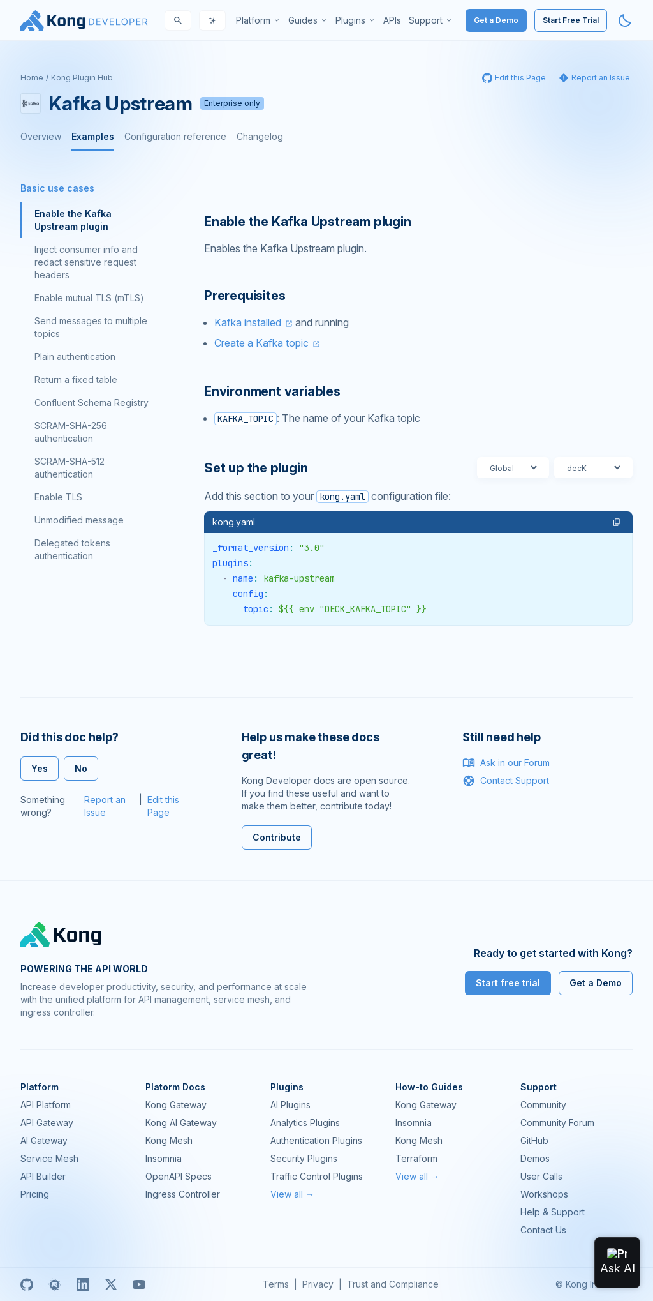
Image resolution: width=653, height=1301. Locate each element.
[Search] (178, 20)
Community (543, 1104)
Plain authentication (74, 356)
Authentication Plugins (316, 1140)
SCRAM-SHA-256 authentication (70, 432)
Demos (535, 1158)
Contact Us (543, 1229)
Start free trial (508, 982)
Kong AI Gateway (181, 1122)
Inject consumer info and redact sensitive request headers (86, 262)
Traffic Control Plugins (316, 1176)
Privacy (318, 1284)
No (81, 768)
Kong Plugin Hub (82, 77)
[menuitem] (258, 20)
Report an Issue (105, 806)
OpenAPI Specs (178, 1176)
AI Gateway (44, 1140)
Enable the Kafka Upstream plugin (73, 220)
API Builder (43, 1176)
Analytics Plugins (305, 1122)
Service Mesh (49, 1158)
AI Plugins (290, 1104)
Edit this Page (163, 806)
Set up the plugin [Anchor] (256, 468)
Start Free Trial (571, 20)
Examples (92, 136)
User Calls (541, 1176)
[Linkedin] (83, 1284)
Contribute (277, 837)
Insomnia (163, 1158)
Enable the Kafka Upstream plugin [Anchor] (307, 221)
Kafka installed (247, 322)
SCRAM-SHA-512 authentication (69, 467)
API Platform (45, 1104)
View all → (292, 1194)
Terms (276, 1284)
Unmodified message (79, 520)
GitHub (534, 1140)
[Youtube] (139, 1284)
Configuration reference (175, 136)
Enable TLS (58, 497)
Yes (39, 768)
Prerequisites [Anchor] (244, 295)
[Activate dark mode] (625, 20)
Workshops (544, 1194)
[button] (616, 522)
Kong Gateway (176, 1104)
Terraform (416, 1158)
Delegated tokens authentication (72, 549)
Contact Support (505, 780)
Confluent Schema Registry (91, 402)
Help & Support (552, 1212)
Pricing (34, 1194)
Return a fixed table (75, 379)
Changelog (260, 136)
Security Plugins (303, 1158)
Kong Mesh (169, 1140)
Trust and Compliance (393, 1284)
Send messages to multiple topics (90, 327)
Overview (40, 136)
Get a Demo (496, 20)
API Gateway (46, 1122)
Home (31, 77)
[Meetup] (54, 1284)
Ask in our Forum (506, 762)
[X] (111, 1284)
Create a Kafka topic (261, 342)
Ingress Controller (182, 1194)
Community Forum (557, 1122)
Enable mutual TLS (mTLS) (89, 297)
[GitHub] (26, 1284)
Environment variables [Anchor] (272, 391)
